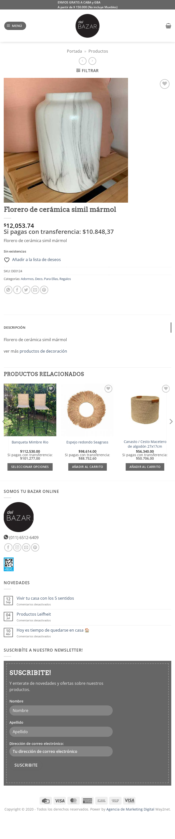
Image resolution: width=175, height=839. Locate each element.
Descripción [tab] (14, 327)
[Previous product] (92, 61)
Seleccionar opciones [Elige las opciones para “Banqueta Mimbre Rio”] (30, 467)
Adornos (27, 279)
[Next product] (83, 61)
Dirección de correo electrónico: (61, 748)
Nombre (16, 701)
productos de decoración (43, 351)
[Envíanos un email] (26, 547)
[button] (15, 26)
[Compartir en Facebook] (17, 290)
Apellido (16, 722)
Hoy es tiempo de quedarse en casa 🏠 (53, 630)
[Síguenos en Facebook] (8, 547)
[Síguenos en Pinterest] (35, 547)
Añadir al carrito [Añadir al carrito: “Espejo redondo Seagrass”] (87, 467)
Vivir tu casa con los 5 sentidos (45, 598)
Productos (98, 51)
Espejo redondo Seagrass (87, 442)
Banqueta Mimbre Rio (30, 442)
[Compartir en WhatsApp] (8, 290)
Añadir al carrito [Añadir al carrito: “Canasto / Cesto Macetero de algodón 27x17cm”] (145, 467)
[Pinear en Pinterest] (44, 290)
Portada (74, 51)
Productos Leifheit (34, 614)
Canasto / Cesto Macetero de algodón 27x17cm (145, 444)
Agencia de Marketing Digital (130, 809)
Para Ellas (51, 279)
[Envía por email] (35, 290)
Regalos (65, 279)
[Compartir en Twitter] (26, 290)
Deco (39, 279)
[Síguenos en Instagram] (17, 547)
